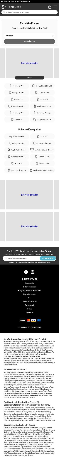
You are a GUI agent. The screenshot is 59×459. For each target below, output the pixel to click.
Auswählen (29, 41)
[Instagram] (33, 272)
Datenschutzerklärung (29, 301)
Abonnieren (47, 258)
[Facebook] (26, 272)
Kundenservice (29, 283)
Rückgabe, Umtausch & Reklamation (29, 291)
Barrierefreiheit (29, 305)
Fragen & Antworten (29, 294)
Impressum (29, 313)
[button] (29, 35)
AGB (29, 298)
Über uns (29, 309)
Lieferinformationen (29, 287)
